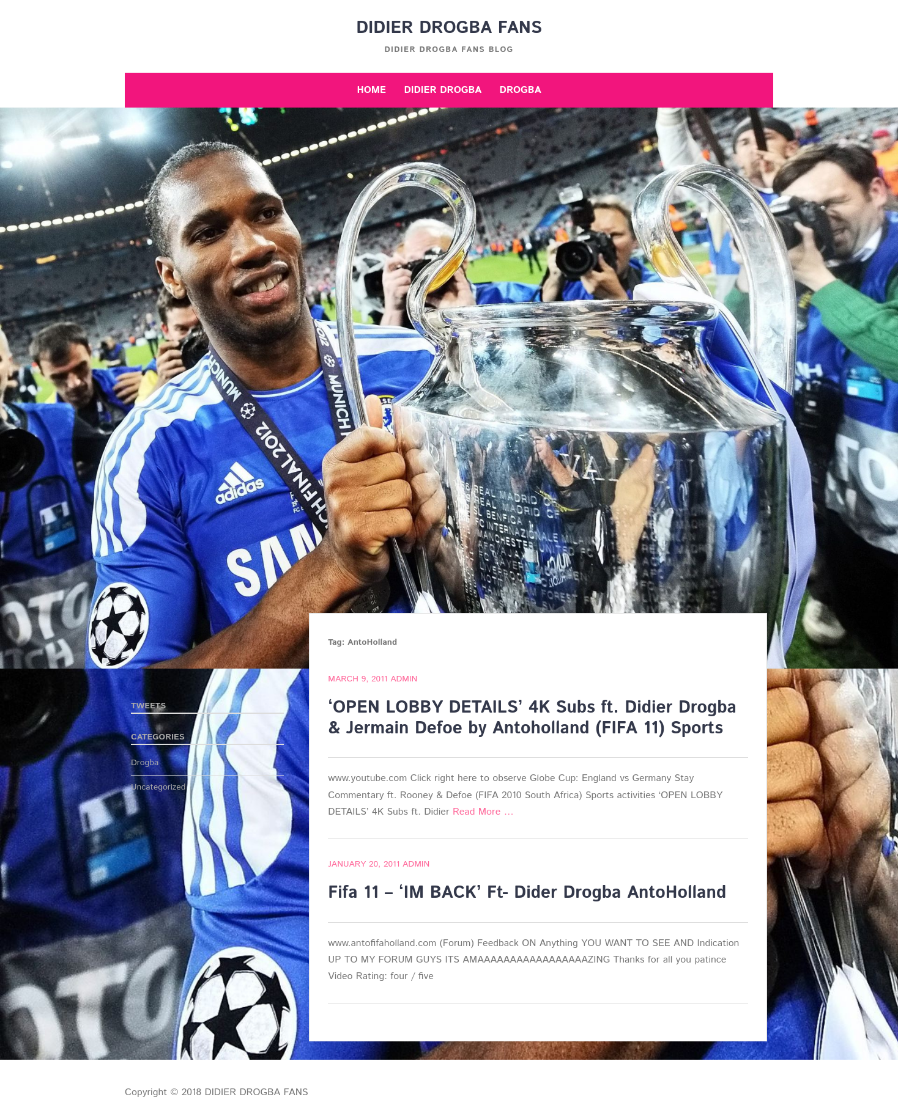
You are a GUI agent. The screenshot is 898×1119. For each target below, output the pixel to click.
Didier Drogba (442, 90)
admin (403, 679)
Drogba (520, 90)
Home (371, 90)
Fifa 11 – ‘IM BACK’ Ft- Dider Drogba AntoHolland (527, 893)
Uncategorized (158, 787)
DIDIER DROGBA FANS (449, 28)
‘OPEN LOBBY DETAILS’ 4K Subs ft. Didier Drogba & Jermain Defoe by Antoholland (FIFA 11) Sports (532, 718)
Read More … (483, 812)
